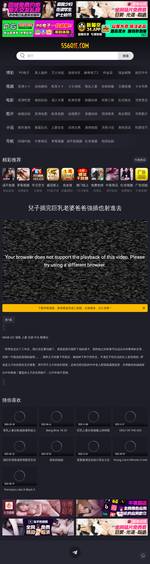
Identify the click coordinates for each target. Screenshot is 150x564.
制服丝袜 (91, 100)
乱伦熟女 (124, 100)
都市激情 (24, 127)
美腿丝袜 (91, 114)
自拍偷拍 (41, 86)
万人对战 (57, 72)
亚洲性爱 (24, 100)
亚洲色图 (41, 114)
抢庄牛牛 (141, 72)
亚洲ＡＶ (24, 86)
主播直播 (124, 86)
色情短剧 (108, 141)
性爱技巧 (141, 127)
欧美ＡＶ (57, 86)
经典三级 (108, 100)
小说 (10, 127)
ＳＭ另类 (141, 86)
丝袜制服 (108, 86)
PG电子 (24, 72)
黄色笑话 (124, 127)
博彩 (10, 72)
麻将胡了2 (91, 72)
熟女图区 (124, 114)
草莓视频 (57, 141)
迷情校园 (91, 127)
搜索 (126, 56)
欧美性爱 (74, 100)
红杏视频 (91, 141)
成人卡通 (57, 100)
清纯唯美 (108, 114)
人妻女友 (57, 127)
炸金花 (107, 72)
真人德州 (41, 72)
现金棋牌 (124, 72)
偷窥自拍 (24, 114)
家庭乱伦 (41, 127)
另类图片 (141, 114)
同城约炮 (24, 141)
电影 (10, 100)
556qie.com (75, 46)
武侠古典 (74, 127)
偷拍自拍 (41, 100)
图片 (10, 113)
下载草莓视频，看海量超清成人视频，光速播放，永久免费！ (92, 308)
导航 (10, 141)
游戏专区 (74, 72)
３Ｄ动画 (74, 86)
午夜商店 (41, 141)
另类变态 (141, 100)
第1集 (8, 320)
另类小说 (108, 127)
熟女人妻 (91, 86)
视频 (10, 86)
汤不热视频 (74, 141)
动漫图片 (74, 114)
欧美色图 (57, 114)
